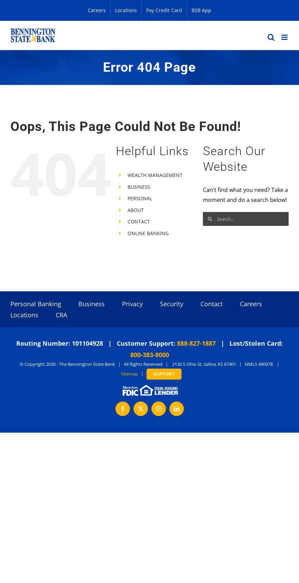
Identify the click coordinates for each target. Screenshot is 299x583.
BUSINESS (139, 187)
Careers (251, 304)
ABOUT (136, 210)
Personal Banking (35, 304)
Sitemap (129, 374)
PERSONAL (140, 198)
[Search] (210, 219)
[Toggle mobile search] (271, 37)
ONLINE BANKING (148, 233)
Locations (24, 315)
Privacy (132, 304)
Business (91, 304)
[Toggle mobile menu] (285, 37)
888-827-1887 (196, 343)
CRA (61, 315)
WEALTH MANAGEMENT (155, 175)
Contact (211, 304)
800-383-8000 (149, 355)
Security (171, 304)
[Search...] (246, 219)
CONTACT (139, 221)
